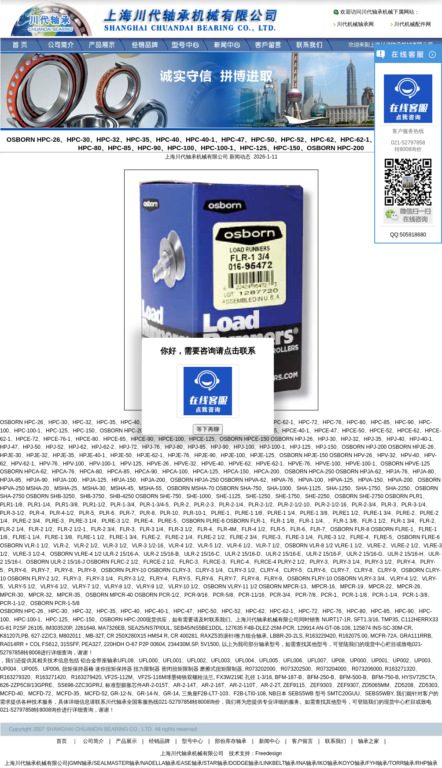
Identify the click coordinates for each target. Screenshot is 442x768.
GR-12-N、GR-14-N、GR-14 (144, 693)
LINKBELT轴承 (278, 763)
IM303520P (58, 628)
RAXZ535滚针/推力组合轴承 (233, 636)
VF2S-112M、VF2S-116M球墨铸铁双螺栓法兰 (159, 677)
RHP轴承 (427, 763)
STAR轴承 (215, 763)
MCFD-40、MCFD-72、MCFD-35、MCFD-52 (53, 693)
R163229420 (321, 636)
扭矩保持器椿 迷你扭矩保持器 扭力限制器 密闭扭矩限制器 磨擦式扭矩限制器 (152, 669)
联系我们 (335, 741)
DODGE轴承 (244, 763)
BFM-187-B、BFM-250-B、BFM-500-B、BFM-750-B (336, 677)
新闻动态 (239, 157)
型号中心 (192, 741)
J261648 (85, 628)
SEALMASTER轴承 (116, 763)
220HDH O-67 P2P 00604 (134, 644)
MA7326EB (111, 628)
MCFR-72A (383, 636)
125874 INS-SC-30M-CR (382, 628)
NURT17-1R (336, 620)
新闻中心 (269, 741)
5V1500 (210, 644)
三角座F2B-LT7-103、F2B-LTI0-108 (224, 693)
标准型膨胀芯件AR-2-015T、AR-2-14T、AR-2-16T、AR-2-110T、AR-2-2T (192, 685)
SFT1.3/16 (366, 620)
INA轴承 (307, 763)
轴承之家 (368, 741)
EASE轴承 (189, 763)
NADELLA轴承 (158, 763)
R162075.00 (353, 636)
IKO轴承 (328, 763)
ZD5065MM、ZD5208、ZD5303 (400, 685)
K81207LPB (14, 636)
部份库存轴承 (231, 741)
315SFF (69, 644)
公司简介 (93, 741)
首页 (61, 741)
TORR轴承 (402, 763)
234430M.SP (183, 644)
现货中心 (394, 702)
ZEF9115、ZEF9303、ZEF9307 (321, 685)
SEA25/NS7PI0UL (149, 628)
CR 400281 (184, 636)
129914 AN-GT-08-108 (323, 628)
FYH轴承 (376, 763)
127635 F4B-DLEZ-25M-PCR (259, 628)
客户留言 (302, 741)
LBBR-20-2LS (286, 636)
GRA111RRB (415, 636)
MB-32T (94, 636)
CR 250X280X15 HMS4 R (137, 636)
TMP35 (389, 620)
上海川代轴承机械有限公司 (36, 763)
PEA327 (91, 644)
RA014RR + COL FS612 (29, 644)
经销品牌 (159, 741)
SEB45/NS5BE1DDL (197, 628)
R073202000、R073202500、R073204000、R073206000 (313, 669)
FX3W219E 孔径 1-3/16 (244, 677)
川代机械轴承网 (355, 24)
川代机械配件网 (412, 24)
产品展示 (126, 741)
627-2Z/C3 (43, 636)
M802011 (70, 636)
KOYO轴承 (352, 763)
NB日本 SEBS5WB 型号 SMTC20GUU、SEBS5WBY (331, 693)
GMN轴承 (80, 763)
